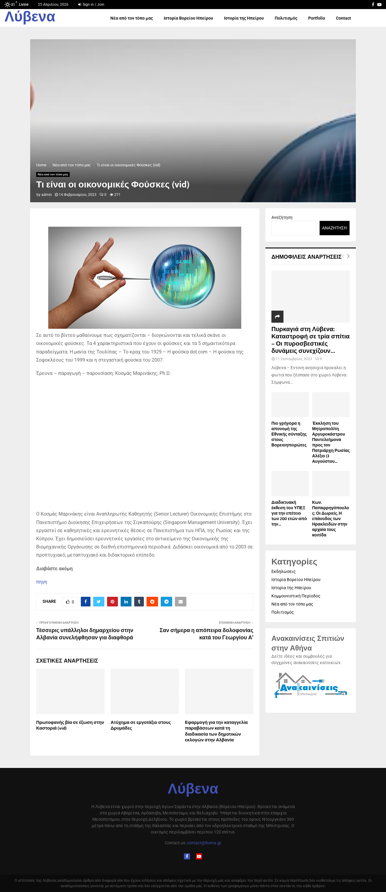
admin (46, 195)
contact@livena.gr (204, 842)
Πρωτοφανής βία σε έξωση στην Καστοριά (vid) (70, 725)
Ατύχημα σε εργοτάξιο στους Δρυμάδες (141, 725)
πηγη (41, 582)
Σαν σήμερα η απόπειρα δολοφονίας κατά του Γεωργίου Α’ (206, 634)
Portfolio (316, 18)
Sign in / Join (91, 4)
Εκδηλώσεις (283, 571)
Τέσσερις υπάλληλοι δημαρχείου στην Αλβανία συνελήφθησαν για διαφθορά (84, 634)
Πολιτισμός (286, 18)
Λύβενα (30, 18)
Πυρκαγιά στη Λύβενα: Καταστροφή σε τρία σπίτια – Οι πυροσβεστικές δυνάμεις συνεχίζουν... (310, 340)
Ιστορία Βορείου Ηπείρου (188, 18)
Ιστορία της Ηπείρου (244, 18)
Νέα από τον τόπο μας (131, 18)
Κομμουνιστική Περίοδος (296, 595)
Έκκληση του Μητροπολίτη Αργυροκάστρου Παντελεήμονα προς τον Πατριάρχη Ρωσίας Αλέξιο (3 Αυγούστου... (331, 442)
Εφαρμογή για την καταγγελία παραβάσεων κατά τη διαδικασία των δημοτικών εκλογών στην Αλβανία (216, 731)
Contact (343, 18)
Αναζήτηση (282, 217)
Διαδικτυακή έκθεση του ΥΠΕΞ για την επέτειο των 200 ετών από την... (289, 513)
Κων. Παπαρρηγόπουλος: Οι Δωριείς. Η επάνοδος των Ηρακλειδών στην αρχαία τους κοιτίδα (330, 519)
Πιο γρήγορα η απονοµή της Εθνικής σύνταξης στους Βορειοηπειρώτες (289, 434)
